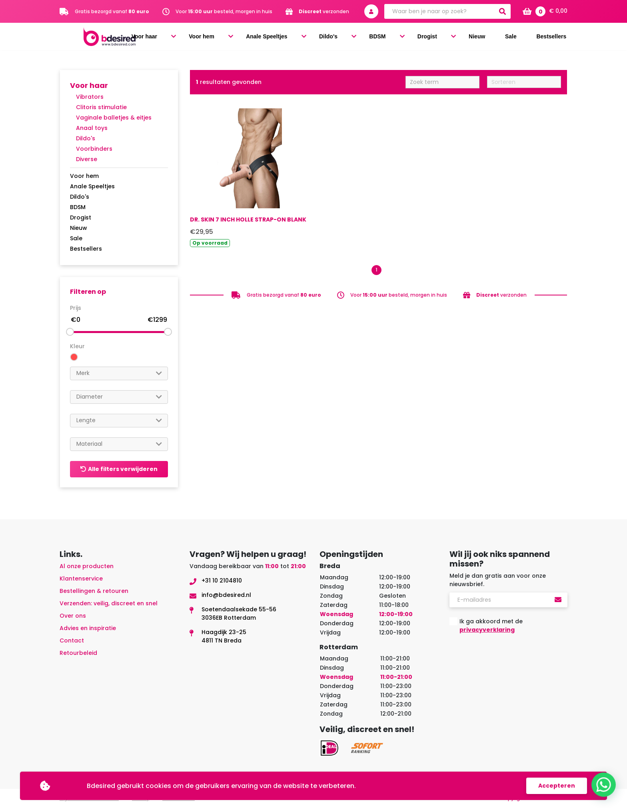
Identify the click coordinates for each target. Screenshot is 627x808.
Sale (520, 37)
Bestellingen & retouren (94, 591)
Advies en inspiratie (88, 628)
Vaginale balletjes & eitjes (114, 118)
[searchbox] (119, 373)
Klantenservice (81, 579)
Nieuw (495, 37)
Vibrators (90, 97)
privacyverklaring (487, 630)
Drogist (456, 37)
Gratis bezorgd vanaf (112, 11)
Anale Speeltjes (331, 37)
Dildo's (383, 37)
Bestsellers (554, 37)
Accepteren (556, 786)
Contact (72, 640)
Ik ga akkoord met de (491, 625)
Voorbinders (94, 149)
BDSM (419, 37)
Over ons (73, 616)
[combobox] (119, 373)
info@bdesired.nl (226, 595)
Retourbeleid (78, 653)
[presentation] (510, 659)
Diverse (86, 159)
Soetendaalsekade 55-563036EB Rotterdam (239, 613)
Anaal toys (92, 128)
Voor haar (227, 37)
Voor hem (275, 37)
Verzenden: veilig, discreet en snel (109, 603)
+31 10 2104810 (222, 581)
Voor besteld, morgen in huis (224, 11)
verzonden (324, 11)
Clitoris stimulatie (101, 107)
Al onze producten (87, 566)
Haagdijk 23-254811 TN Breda (224, 636)
